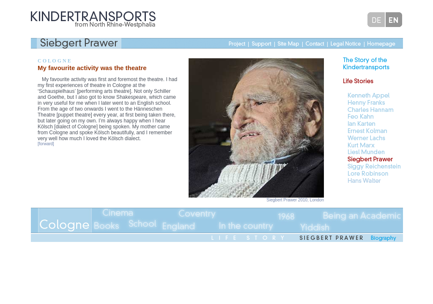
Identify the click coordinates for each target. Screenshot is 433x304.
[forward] (46, 143)
